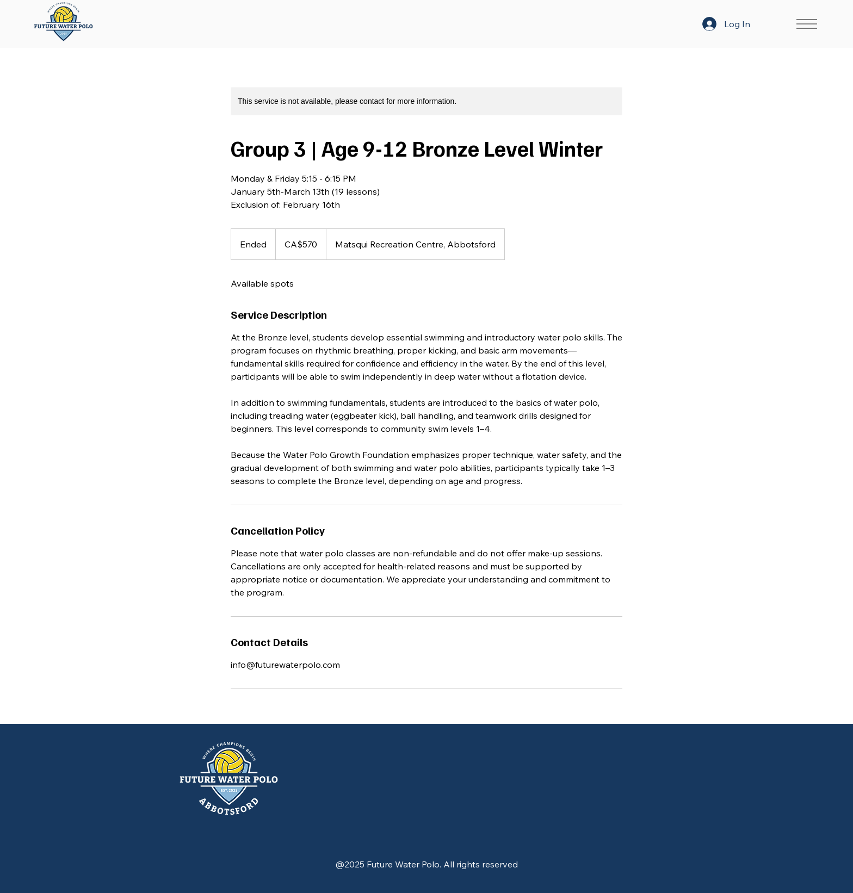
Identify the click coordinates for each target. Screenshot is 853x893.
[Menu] (806, 24)
